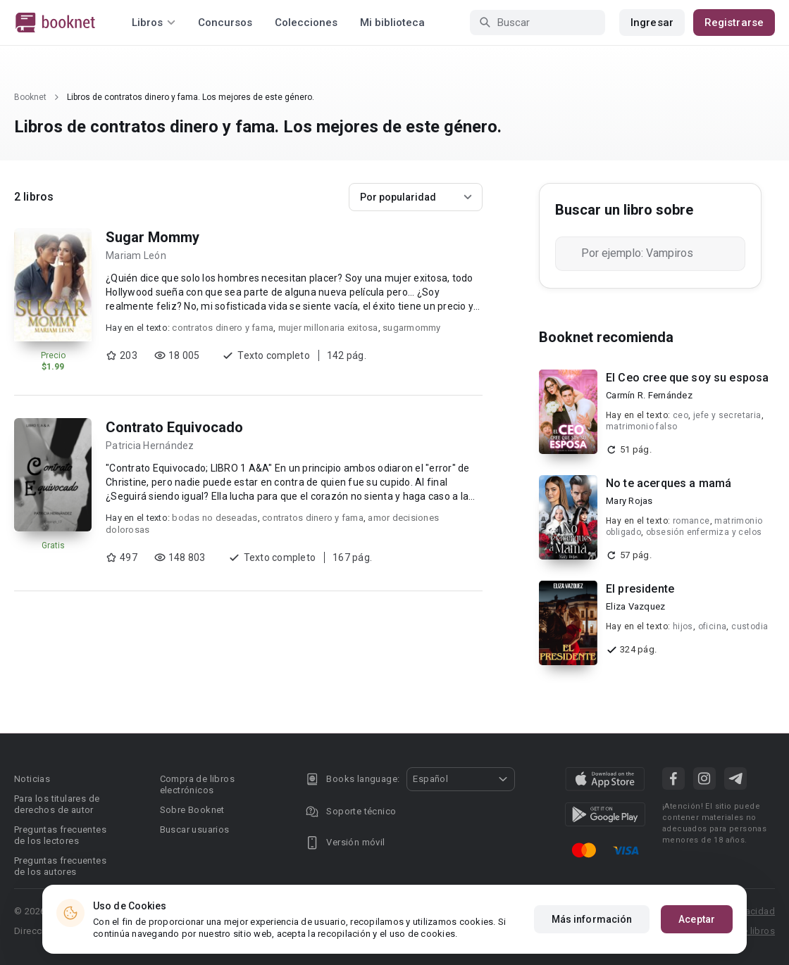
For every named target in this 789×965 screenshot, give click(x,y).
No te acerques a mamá (668, 483)
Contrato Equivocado (174, 427)
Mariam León (136, 255)
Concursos (225, 22)
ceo (680, 415)
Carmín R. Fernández (649, 395)
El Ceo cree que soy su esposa (687, 377)
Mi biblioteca (392, 22)
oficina (712, 626)
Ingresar (651, 22)
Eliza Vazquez (635, 606)
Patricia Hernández (150, 445)
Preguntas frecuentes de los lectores (60, 835)
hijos (683, 626)
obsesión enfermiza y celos (704, 532)
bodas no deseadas (214, 517)
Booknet (30, 97)
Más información (592, 919)
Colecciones (306, 22)
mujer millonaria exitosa (328, 327)
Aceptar (696, 919)
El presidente (640, 588)
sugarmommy (412, 327)
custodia (749, 626)
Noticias (32, 779)
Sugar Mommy (152, 237)
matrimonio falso (641, 426)
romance (691, 521)
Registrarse (734, 22)
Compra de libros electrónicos (197, 784)
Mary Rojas (629, 501)
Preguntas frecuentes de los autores (60, 866)
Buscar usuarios (195, 829)
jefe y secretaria (727, 415)
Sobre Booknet (192, 810)
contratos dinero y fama (222, 327)
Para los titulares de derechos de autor (56, 804)
